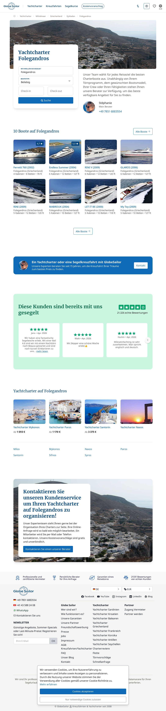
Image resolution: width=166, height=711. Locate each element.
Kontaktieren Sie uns (26, 615)
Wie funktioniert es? (72, 614)
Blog (149, 596)
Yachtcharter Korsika (105, 635)
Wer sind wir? (69, 609)
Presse (65, 631)
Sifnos (52, 455)
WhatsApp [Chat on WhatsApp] (20, 610)
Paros (124, 449)
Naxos (88, 449)
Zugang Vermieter (135, 609)
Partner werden (134, 614)
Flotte (96, 653)
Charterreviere (101, 648)
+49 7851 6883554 (110, 111)
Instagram (119, 596)
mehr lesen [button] (42, 351)
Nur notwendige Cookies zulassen (83, 699)
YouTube (103, 596)
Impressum (67, 640)
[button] (35, 6)
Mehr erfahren (48, 684)
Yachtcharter (84, 648)
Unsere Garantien (71, 618)
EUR (137, 589)
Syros (88, 455)
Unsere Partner (70, 622)
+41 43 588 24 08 (24, 605)
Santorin (18, 455)
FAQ (63, 653)
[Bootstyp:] (45, 80)
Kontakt (140, 265)
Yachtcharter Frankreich (107, 631)
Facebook (87, 596)
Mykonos (54, 449)
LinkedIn (135, 596)
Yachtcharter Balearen (105, 618)
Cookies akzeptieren (83, 691)
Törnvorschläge (102, 657)
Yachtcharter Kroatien (105, 614)
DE (106, 589)
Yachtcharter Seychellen (106, 644)
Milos (16, 449)
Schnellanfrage (101, 661)
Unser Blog (67, 657)
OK (53, 641)
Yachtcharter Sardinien (106, 609)
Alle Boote (143, 131)
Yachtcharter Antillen (105, 639)
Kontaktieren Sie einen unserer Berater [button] (48, 549)
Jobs (63, 636)
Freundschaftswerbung (74, 627)
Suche (46, 100)
